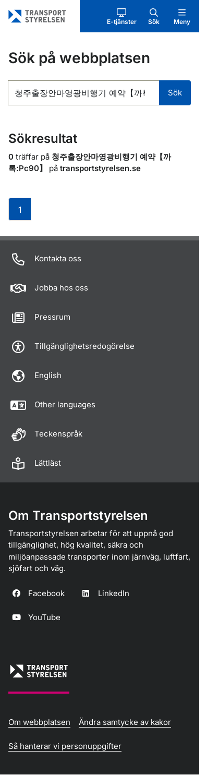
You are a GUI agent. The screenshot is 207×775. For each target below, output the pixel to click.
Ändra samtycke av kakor (125, 722)
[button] (122, 16)
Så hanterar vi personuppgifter (64, 746)
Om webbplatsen (39, 722)
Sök (175, 93)
